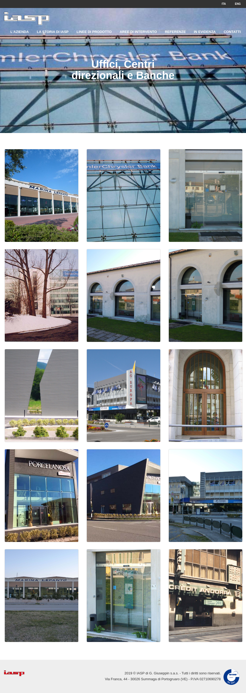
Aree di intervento (138, 32)
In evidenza (205, 32)
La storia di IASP (52, 32)
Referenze (175, 32)
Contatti (232, 32)
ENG (238, 3)
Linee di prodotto (94, 32)
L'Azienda (19, 32)
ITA (224, 3)
